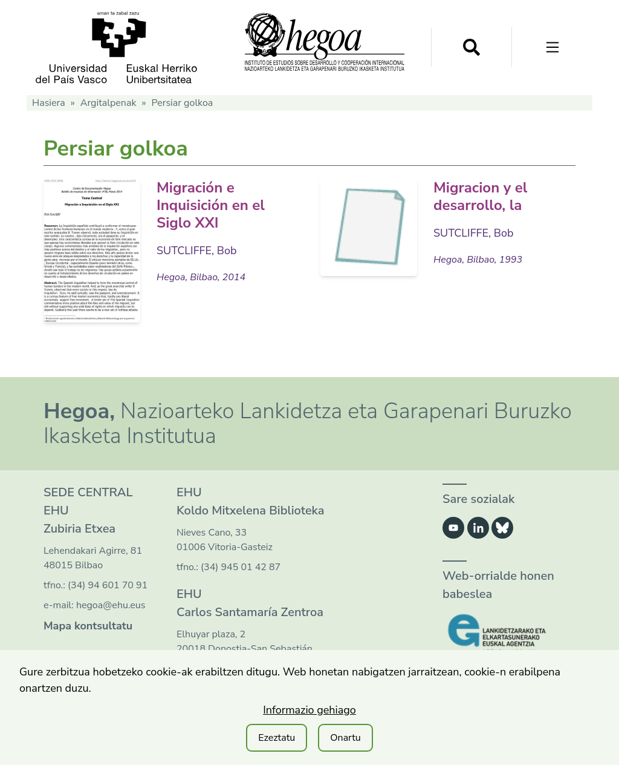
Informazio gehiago (309, 710)
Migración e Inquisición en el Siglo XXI (211, 205)
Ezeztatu (276, 737)
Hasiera (48, 103)
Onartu (345, 737)
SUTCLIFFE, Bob (197, 250)
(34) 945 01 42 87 (240, 567)
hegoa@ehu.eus (111, 605)
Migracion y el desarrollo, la (480, 196)
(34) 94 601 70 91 (107, 585)
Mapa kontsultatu (88, 626)
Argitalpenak (108, 103)
